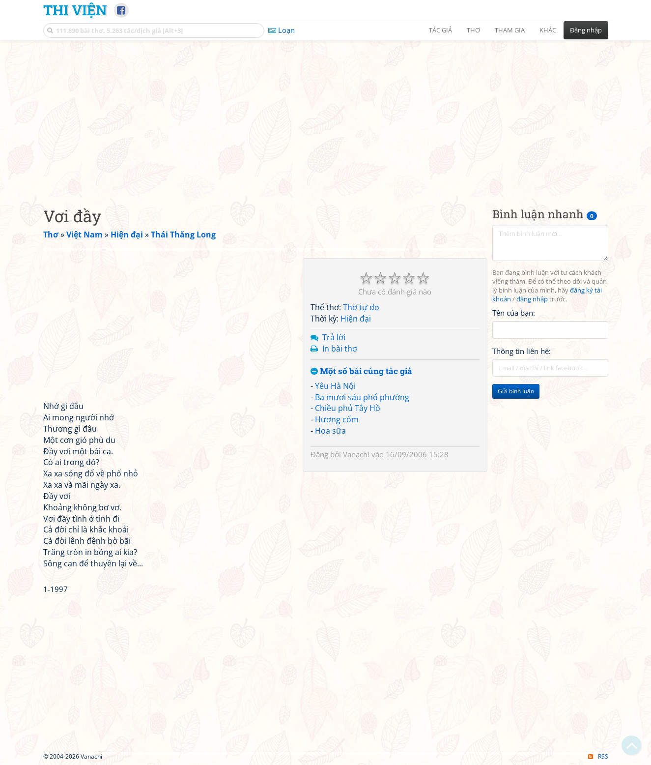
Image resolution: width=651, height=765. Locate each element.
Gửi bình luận (516, 391)
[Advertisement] (325, 115)
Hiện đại (355, 318)
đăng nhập (532, 299)
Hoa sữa (330, 430)
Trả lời (333, 337)
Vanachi (356, 454)
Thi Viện (75, 9)
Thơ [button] (473, 30)
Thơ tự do (361, 307)
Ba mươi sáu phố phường (362, 397)
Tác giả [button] (440, 30)
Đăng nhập (586, 30)
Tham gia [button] (510, 30)
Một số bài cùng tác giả (361, 371)
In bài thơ (339, 348)
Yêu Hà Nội (335, 386)
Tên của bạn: (513, 313)
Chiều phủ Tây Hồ (347, 408)
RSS (598, 756)
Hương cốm (337, 419)
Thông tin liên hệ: (521, 351)
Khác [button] (547, 30)
